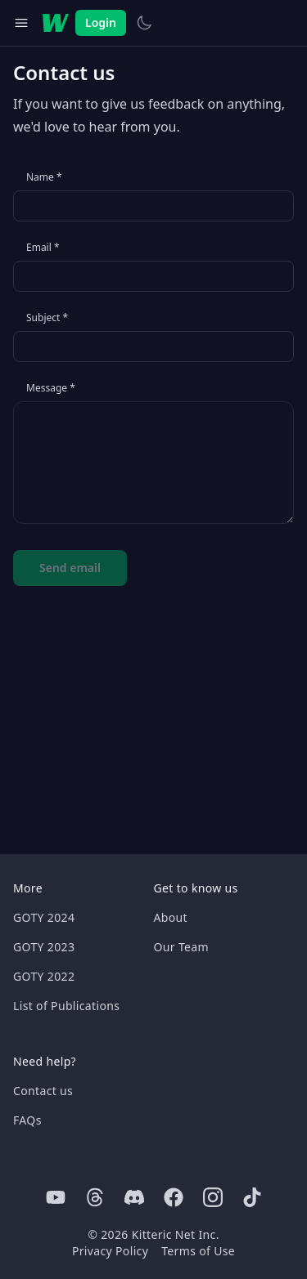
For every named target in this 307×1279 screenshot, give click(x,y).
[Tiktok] (252, 1197)
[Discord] (134, 1197)
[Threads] (95, 1197)
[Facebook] (173, 1197)
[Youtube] (55, 1197)
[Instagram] (213, 1197)
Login (100, 22)
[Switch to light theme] (144, 23)
